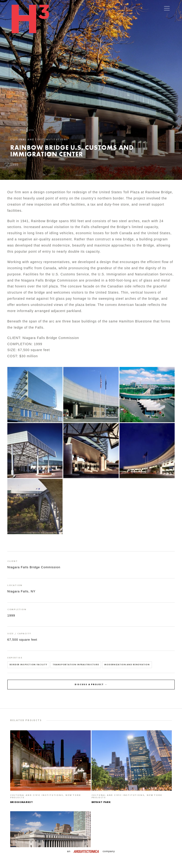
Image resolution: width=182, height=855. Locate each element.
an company (91, 851)
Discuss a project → (91, 684)
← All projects (22, 130)
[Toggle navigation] (166, 8)
